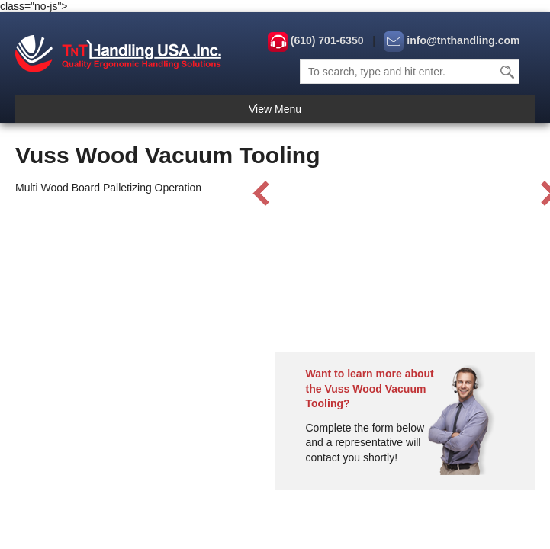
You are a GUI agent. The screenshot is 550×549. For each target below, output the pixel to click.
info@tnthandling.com (463, 40)
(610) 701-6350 (327, 40)
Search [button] (508, 71)
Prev (261, 193)
